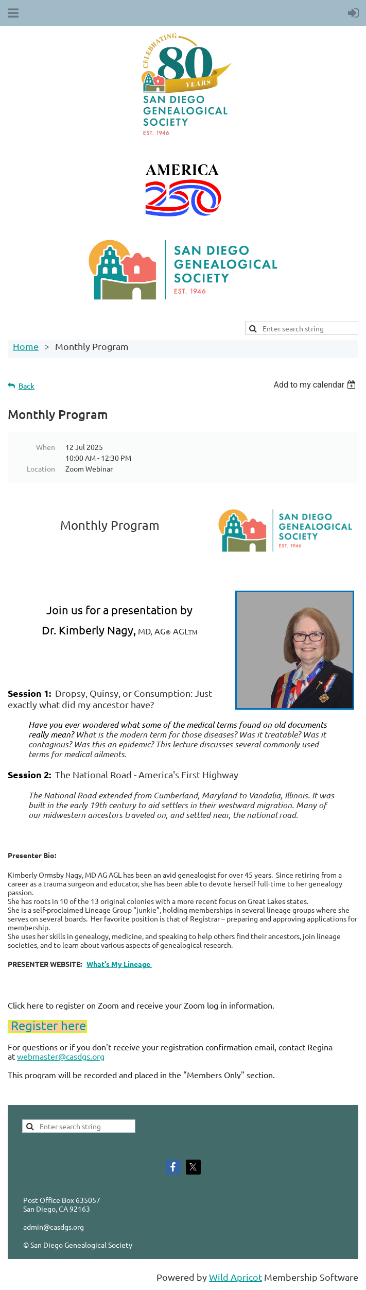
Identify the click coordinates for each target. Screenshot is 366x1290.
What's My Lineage (119, 963)
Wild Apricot (235, 1276)
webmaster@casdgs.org (60, 1056)
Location (41, 468)
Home (26, 346)
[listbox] (315, 384)
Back (26, 386)
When (45, 446)
